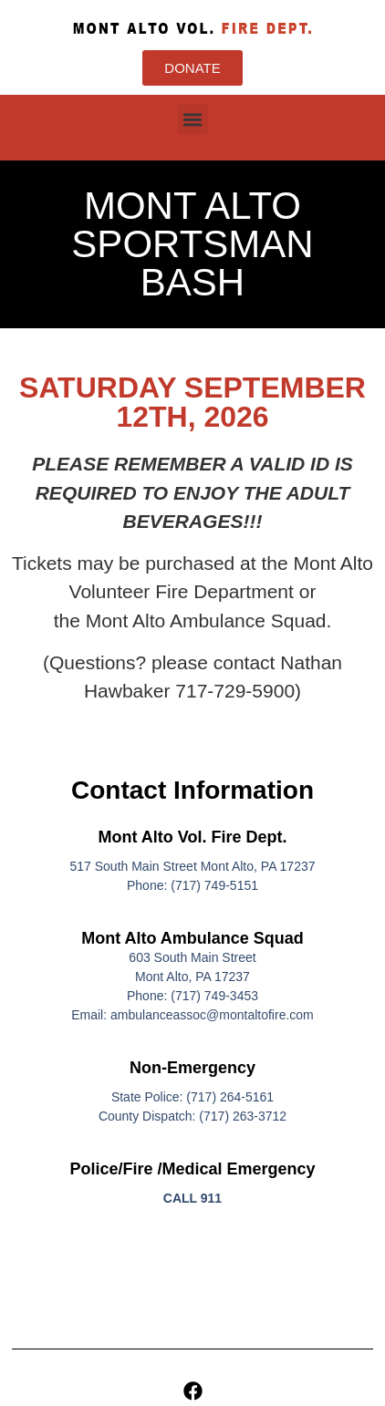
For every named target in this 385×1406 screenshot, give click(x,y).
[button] (193, 119)
